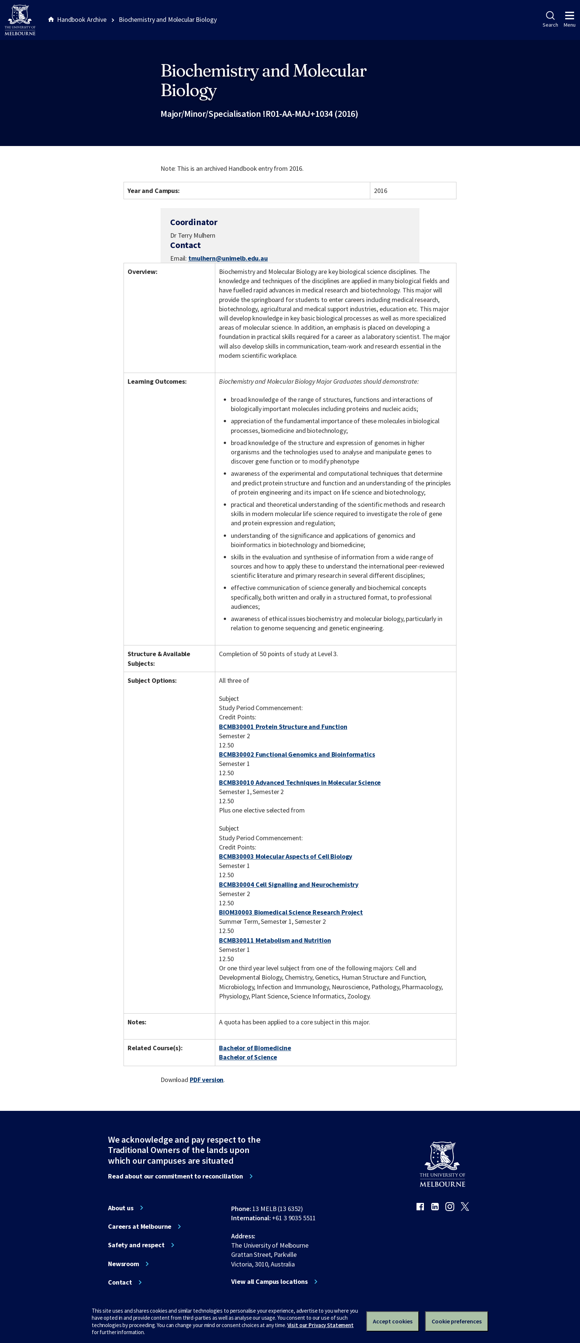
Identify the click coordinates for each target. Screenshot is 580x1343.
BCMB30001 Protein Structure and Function (283, 726)
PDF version (207, 1079)
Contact (120, 1282)
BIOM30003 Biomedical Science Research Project (291, 912)
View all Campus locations (269, 1282)
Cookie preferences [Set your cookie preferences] (457, 1321)
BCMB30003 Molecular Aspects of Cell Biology (285, 856)
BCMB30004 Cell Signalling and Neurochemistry (288, 884)
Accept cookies (392, 1321)
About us (121, 1208)
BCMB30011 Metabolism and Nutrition (275, 940)
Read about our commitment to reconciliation (175, 1176)
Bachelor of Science (248, 1057)
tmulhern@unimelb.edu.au (228, 258)
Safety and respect (136, 1245)
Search (550, 19)
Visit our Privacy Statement (320, 1325)
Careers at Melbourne (139, 1226)
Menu (570, 19)
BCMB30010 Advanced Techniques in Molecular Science (300, 782)
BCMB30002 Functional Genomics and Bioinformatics (297, 754)
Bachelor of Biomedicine (255, 1048)
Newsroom (123, 1264)
